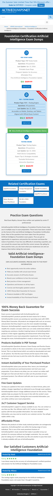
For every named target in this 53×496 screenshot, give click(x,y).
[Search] (50, 17)
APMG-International (16, 26)
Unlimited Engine (23, 494)
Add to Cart (26, 86)
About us (35, 489)
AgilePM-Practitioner (41, 194)
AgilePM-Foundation (10, 188)
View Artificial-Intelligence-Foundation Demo (27, 131)
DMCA (33, 494)
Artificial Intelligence (31, 26)
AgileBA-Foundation (41, 188)
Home (6, 26)
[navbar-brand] (3, 21)
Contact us (25, 489)
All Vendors (16, 489)
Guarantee (43, 489)
